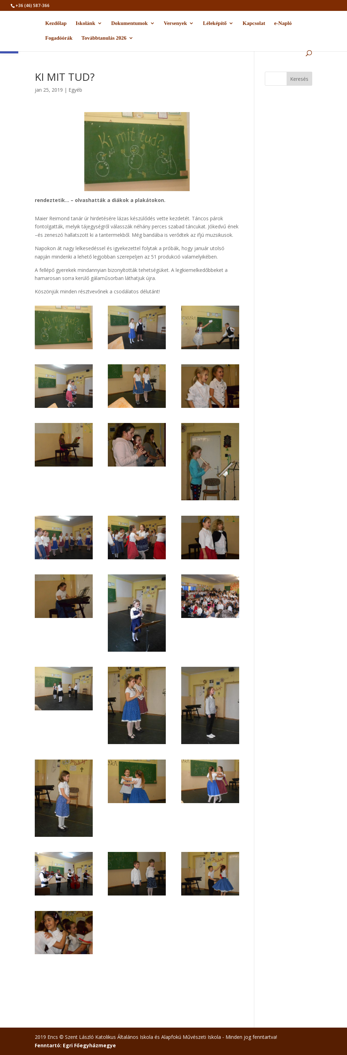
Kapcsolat (254, 23)
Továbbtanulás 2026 (103, 38)
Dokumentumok (129, 23)
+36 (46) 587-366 (32, 5)
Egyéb (75, 89)
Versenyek (175, 23)
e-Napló (283, 23)
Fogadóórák (59, 38)
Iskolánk (85, 23)
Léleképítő (215, 23)
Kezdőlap (56, 23)
